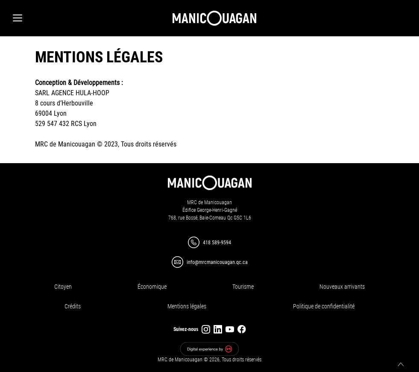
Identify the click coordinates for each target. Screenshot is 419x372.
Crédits (72, 306)
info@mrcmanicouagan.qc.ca (217, 262)
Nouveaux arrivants (342, 286)
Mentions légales (186, 306)
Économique (152, 286)
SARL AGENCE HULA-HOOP (72, 93)
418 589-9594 (217, 243)
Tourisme (243, 286)
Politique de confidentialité (324, 306)
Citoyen (63, 286)
